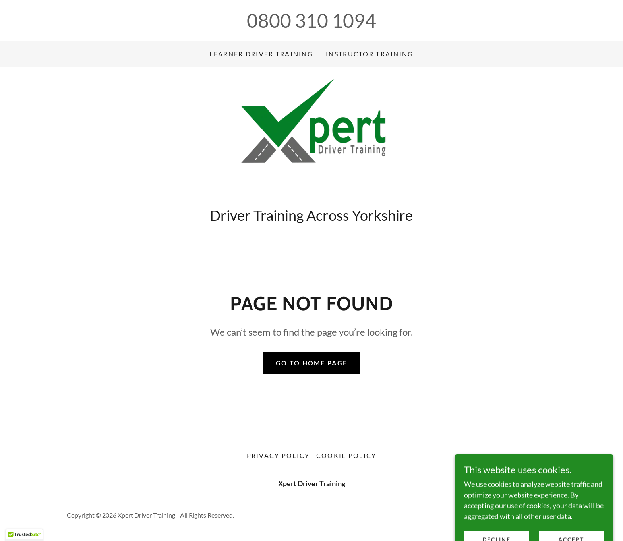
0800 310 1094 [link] (311, 20)
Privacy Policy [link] (278, 455)
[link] (311, 139)
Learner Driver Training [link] (261, 54)
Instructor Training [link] (369, 54)
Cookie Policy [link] (346, 455)
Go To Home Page (311, 363)
